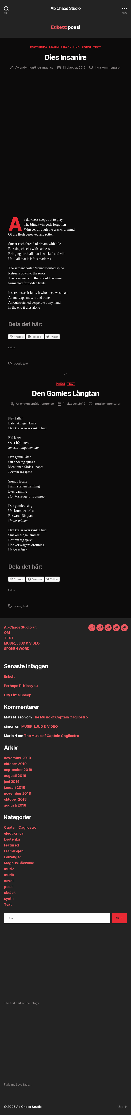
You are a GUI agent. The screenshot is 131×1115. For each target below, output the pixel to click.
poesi (86, 47)
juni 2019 (12, 781)
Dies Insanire (66, 57)
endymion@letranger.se (36, 67)
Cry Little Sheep (17, 695)
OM (7, 633)
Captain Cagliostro (20, 827)
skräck (9, 893)
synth (9, 898)
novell (9, 881)
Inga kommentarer (108, 67)
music (9, 869)
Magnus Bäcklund (64, 47)
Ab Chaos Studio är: (20, 627)
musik (9, 875)
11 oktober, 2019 (74, 403)
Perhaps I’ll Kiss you (21, 686)
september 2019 (18, 770)
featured (11, 845)
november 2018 (17, 793)
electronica (14, 833)
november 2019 (17, 758)
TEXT (8, 638)
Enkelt (9, 676)
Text (97, 47)
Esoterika (38, 47)
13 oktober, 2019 (74, 67)
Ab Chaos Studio (65, 8)
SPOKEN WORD (16, 649)
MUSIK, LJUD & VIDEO (22, 643)
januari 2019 (14, 787)
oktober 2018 (15, 799)
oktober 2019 (15, 764)
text (25, 363)
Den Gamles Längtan (65, 393)
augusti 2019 (15, 776)
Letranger (12, 857)
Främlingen (13, 851)
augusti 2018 (15, 805)
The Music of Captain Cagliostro (60, 717)
